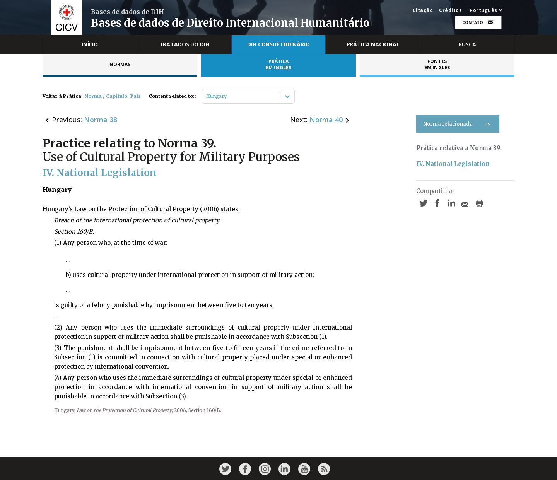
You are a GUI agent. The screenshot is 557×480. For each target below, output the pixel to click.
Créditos (450, 10)
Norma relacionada (458, 124)
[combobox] (206, 96)
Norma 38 (100, 119)
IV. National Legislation (453, 163)
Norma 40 (326, 119)
